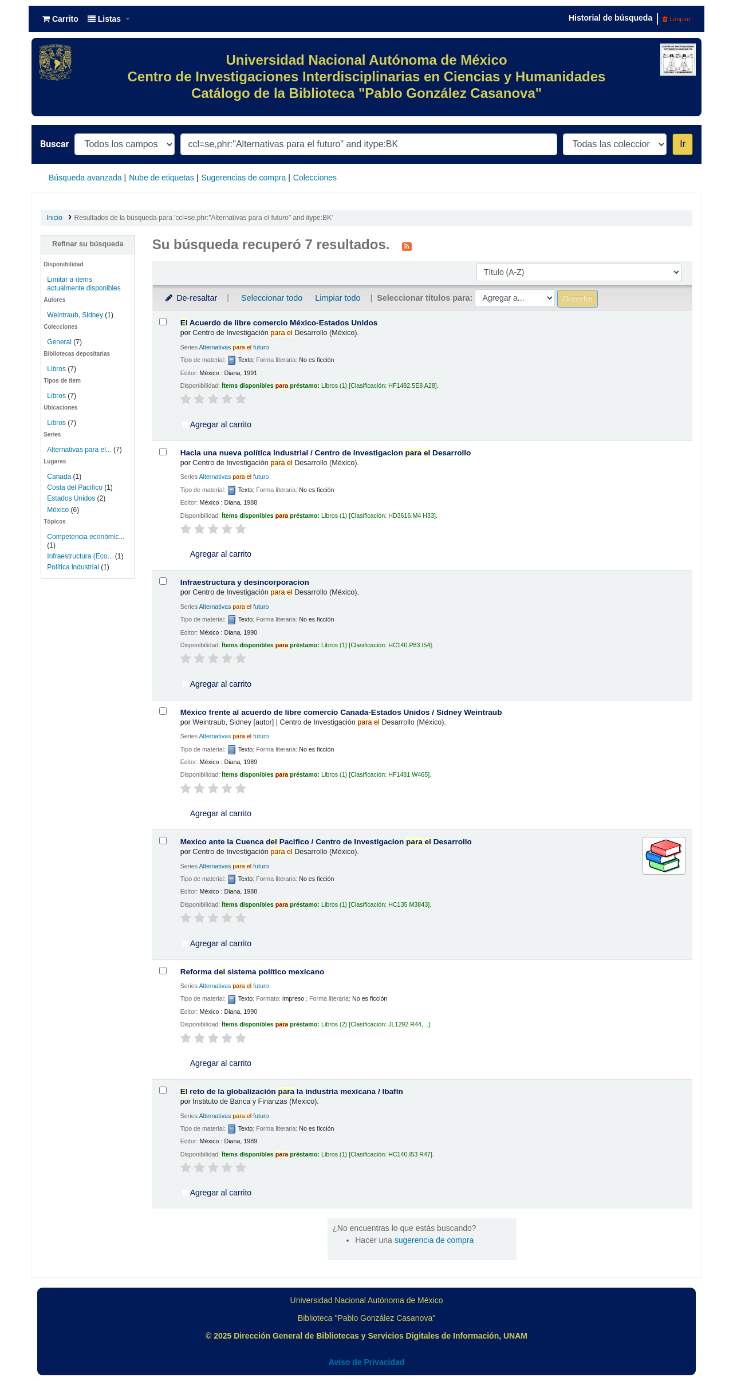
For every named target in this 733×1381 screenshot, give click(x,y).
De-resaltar (191, 297)
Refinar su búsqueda (88, 244)
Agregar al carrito (216, 424)
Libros (56, 369)
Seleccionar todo (271, 297)
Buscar (54, 144)
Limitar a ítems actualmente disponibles (83, 284)
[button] (60, 18)
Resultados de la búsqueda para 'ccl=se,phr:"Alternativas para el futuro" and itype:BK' (203, 218)
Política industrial (72, 567)
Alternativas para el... (79, 450)
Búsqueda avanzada (85, 177)
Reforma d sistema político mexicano (252, 971)
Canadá (59, 477)
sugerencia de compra (434, 1240)
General (60, 342)
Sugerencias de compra (243, 177)
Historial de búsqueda (610, 17)
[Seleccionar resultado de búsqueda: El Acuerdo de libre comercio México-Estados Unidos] (163, 321)
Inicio (54, 218)
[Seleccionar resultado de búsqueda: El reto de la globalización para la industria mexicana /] (163, 1090)
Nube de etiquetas (161, 177)
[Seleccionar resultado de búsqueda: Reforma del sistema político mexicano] (163, 970)
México (58, 510)
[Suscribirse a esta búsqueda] (406, 246)
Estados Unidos (71, 498)
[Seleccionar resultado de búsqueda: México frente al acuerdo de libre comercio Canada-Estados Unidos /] (163, 711)
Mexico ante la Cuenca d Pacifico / (326, 841)
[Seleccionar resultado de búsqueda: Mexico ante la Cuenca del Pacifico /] (163, 840)
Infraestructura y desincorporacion (244, 582)
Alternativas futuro (234, 347)
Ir (682, 144)
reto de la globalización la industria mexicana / (291, 1091)
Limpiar (677, 18)
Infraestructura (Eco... (80, 556)
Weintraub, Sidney (75, 315)
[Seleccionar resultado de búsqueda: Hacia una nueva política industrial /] (163, 451)
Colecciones (315, 177)
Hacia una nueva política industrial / (325, 452)
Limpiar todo (337, 297)
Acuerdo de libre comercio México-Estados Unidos (279, 322)
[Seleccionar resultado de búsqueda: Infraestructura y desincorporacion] (163, 581)
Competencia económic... (85, 537)
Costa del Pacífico (74, 487)
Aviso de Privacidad (367, 1362)
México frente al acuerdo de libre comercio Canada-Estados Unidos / (341, 712)
